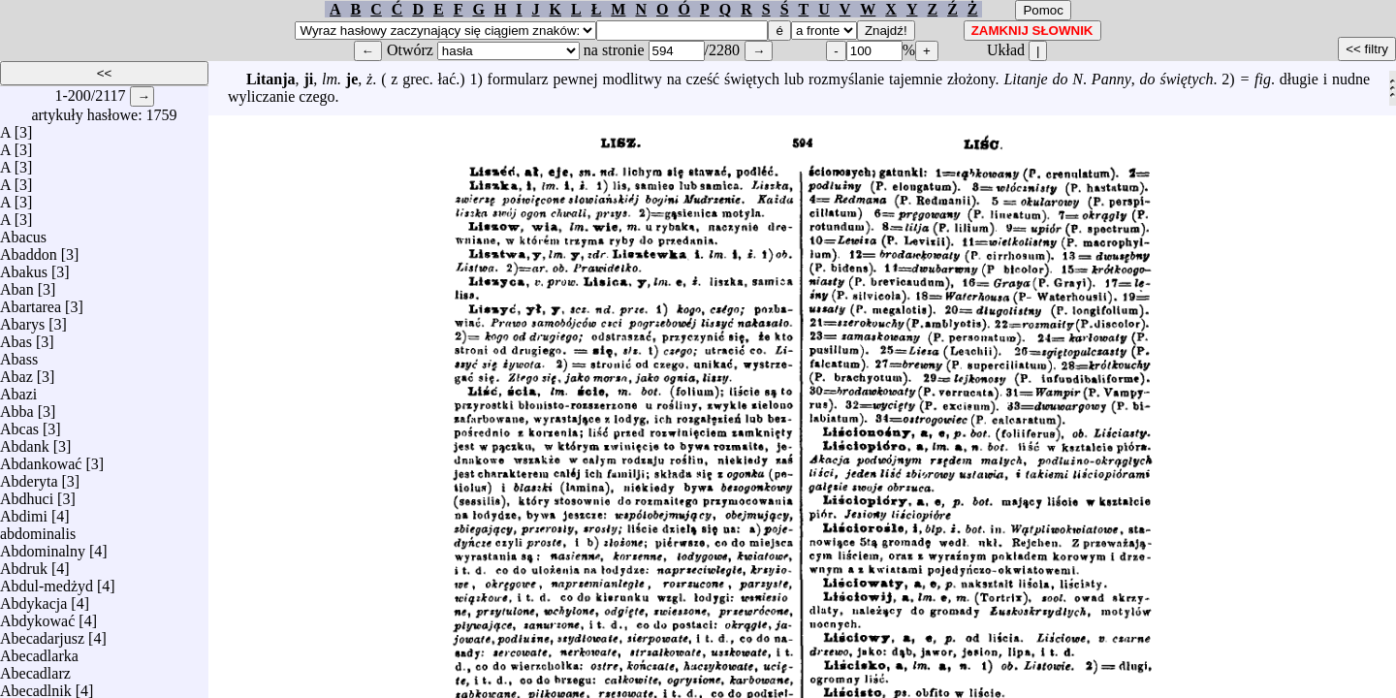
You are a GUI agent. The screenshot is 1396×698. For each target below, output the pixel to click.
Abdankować (40, 459)
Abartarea (30, 302)
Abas (16, 337)
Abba (17, 406)
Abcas (19, 424)
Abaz (16, 372)
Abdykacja (33, 598)
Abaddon (28, 249)
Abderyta (29, 476)
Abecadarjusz (42, 633)
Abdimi (24, 511)
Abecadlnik (36, 686)
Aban (17, 284)
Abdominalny (42, 546)
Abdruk (24, 563)
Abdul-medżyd (46, 581)
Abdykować (37, 616)
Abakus (24, 267)
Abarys (22, 319)
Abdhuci (26, 494)
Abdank (24, 441)
